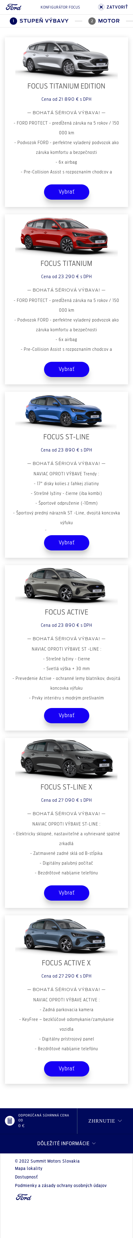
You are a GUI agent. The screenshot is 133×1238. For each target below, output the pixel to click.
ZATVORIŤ (113, 7)
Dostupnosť (26, 1177)
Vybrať (67, 192)
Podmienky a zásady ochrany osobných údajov (61, 1186)
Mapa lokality (28, 1169)
